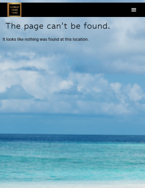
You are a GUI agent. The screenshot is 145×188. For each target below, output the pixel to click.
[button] (134, 10)
